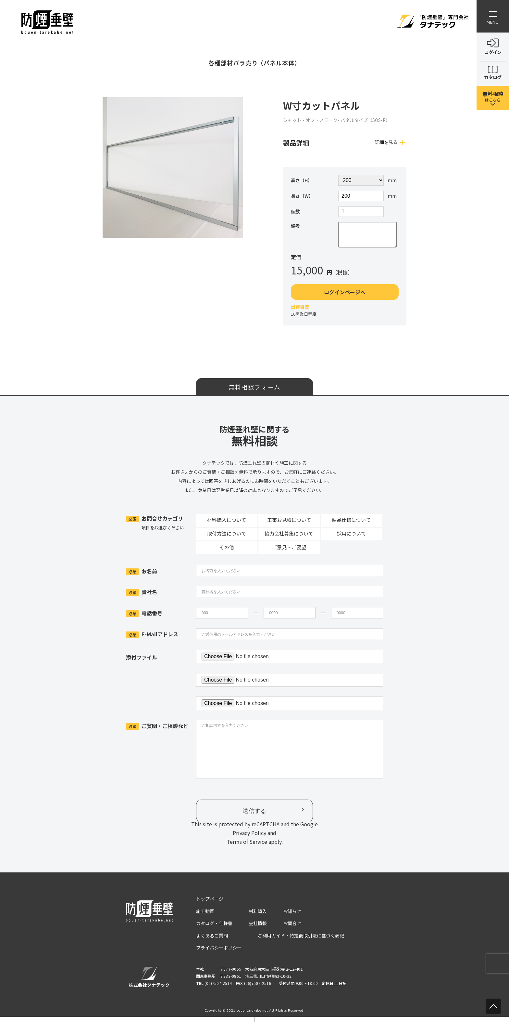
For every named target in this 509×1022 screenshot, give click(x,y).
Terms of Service (247, 847)
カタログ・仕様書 (214, 928)
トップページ (209, 904)
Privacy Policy (249, 838)
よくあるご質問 (212, 940)
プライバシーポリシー (219, 952)
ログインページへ (345, 297)
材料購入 (258, 916)
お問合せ (292, 928)
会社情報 (258, 928)
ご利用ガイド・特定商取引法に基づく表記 (301, 940)
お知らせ (292, 916)
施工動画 (205, 916)
